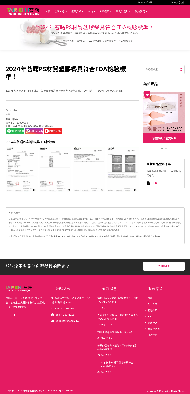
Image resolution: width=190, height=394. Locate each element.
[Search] (155, 2)
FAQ (91, 11)
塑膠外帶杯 (71, 236)
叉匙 (51, 236)
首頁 (47, 11)
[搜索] (139, 2)
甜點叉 (119, 236)
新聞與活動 (123, 11)
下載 (152, 183)
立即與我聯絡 (154, 236)
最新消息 (81, 40)
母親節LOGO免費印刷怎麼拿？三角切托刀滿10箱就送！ (118, 299)
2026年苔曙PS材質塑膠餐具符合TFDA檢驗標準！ (115, 363)
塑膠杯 (91, 236)
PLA (64, 236)
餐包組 (132, 236)
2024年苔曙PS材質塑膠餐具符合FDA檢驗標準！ (112, 40)
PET (59, 236)
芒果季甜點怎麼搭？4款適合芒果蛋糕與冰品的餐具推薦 (117, 316)
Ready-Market (178, 390)
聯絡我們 (141, 11)
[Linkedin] (15, 314)
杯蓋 (96, 236)
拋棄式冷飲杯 (82, 236)
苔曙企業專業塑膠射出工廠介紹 (114, 331)
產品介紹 (77, 11)
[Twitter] (11, 314)
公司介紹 (61, 11)
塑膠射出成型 (141, 236)
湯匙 (55, 236)
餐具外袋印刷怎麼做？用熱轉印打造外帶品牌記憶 (117, 346)
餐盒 (101, 236)
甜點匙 (113, 236)
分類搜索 (105, 11)
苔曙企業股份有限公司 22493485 (39, 389)
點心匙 (106, 236)
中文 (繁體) (179, 2)
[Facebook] (7, 314)
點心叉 (126, 236)
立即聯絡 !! (163, 266)
